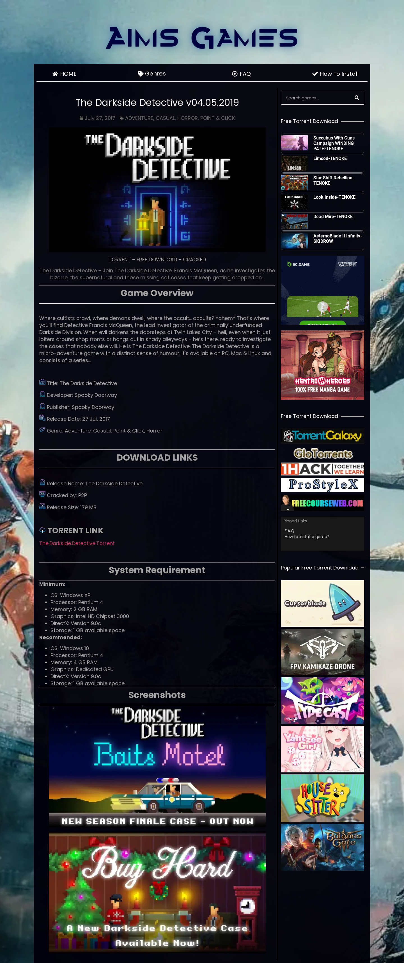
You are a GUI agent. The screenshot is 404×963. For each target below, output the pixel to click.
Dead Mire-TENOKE (333, 216)
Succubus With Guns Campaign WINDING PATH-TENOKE (334, 143)
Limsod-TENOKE (330, 158)
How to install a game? (307, 536)
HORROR (187, 118)
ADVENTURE (139, 118)
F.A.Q (289, 531)
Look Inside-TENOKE (334, 197)
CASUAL (165, 118)
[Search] (357, 97)
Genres (157, 73)
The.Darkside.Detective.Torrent (77, 543)
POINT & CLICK (217, 118)
